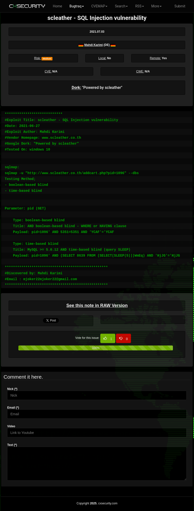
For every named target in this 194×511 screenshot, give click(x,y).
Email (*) (13, 407)
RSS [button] (139, 6)
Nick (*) (12, 389)
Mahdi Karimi (93, 45)
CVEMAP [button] (99, 6)
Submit (179, 6)
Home (57, 6)
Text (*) (12, 445)
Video (11, 426)
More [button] (156, 6)
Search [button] (121, 6)
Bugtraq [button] (76, 6)
